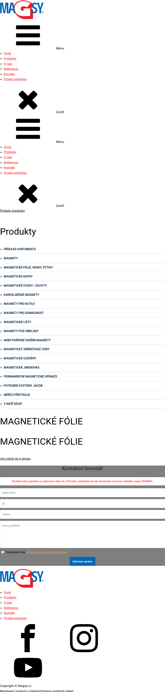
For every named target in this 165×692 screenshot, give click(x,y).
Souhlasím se (36, 552)
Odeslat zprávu (82, 561)
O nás (8, 64)
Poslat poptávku (15, 79)
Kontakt (9, 74)
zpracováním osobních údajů (46, 552)
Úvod (7, 53)
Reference (11, 69)
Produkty (10, 58)
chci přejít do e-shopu (15, 459)
